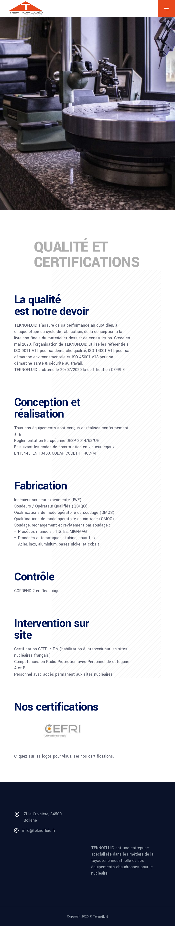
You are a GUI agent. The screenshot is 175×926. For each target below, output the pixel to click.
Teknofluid (100, 917)
